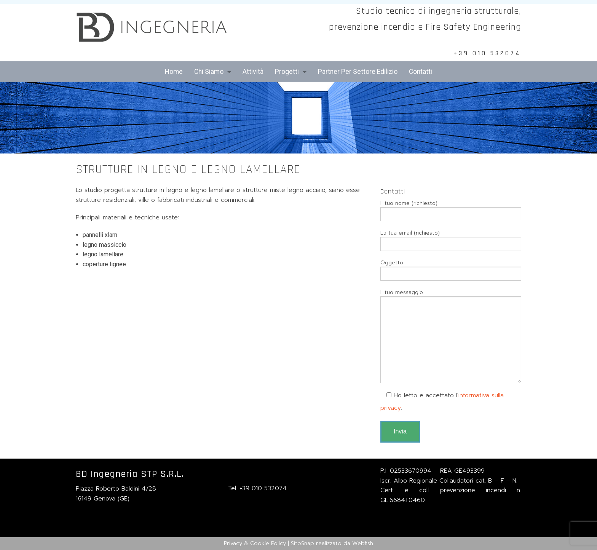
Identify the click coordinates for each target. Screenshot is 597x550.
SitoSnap (302, 543)
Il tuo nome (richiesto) (450, 210)
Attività (253, 71)
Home (174, 71)
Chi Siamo (208, 71)
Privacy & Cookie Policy (255, 543)
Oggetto (450, 270)
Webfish (362, 543)
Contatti (420, 71)
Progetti (287, 71)
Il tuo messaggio (450, 335)
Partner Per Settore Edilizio (357, 71)
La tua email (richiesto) (450, 240)
